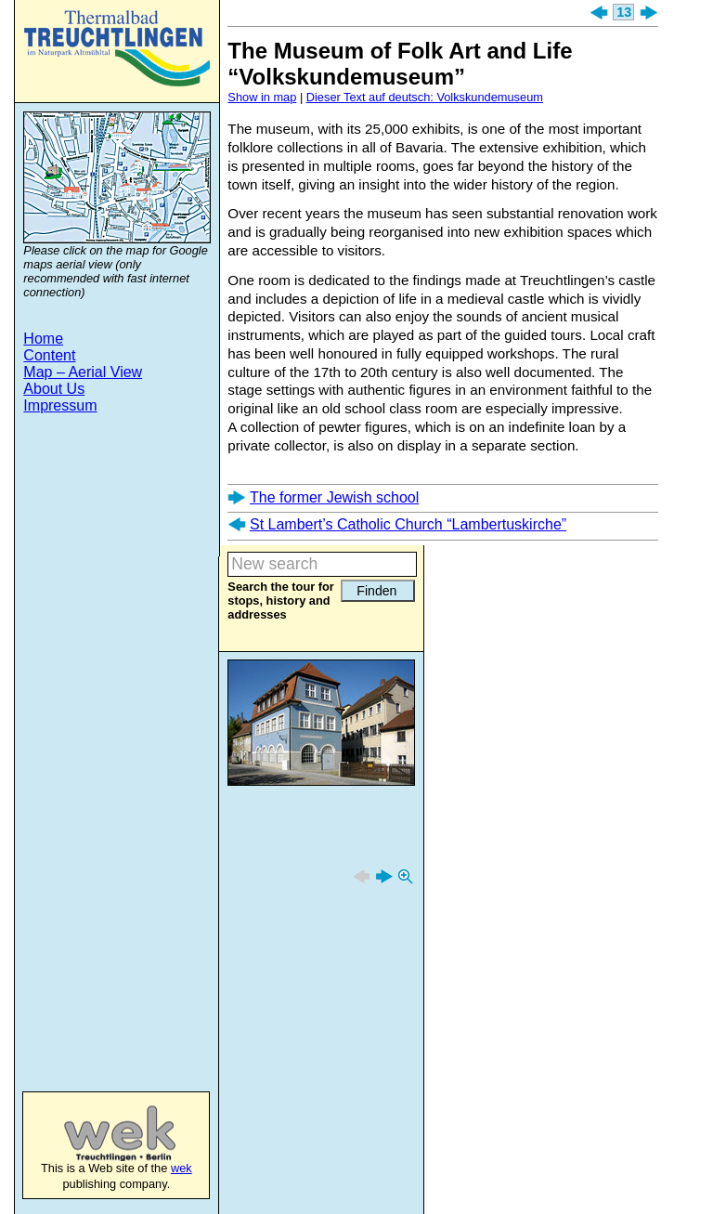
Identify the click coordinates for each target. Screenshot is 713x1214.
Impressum (60, 405)
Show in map (261, 97)
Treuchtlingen (117, 48)
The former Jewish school (334, 497)
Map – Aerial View (82, 372)
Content (49, 355)
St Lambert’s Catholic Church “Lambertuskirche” (408, 524)
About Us (53, 389)
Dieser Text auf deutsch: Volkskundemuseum (424, 97)
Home (43, 338)
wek (100, 1133)
